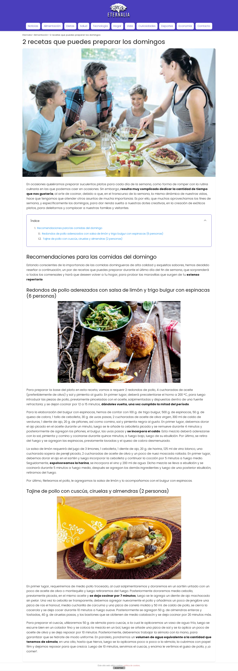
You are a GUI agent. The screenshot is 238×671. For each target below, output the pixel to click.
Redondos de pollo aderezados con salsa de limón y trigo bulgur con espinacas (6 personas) (102, 234)
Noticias (33, 26)
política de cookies (131, 665)
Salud (83, 26)
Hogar (117, 26)
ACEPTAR (119, 668)
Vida (130, 26)
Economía (185, 26)
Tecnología (100, 26)
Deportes (167, 26)
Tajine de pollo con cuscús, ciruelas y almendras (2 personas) (82, 239)
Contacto (204, 26)
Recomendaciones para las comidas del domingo (69, 228)
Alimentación (52, 26)
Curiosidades (147, 26)
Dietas (70, 26)
